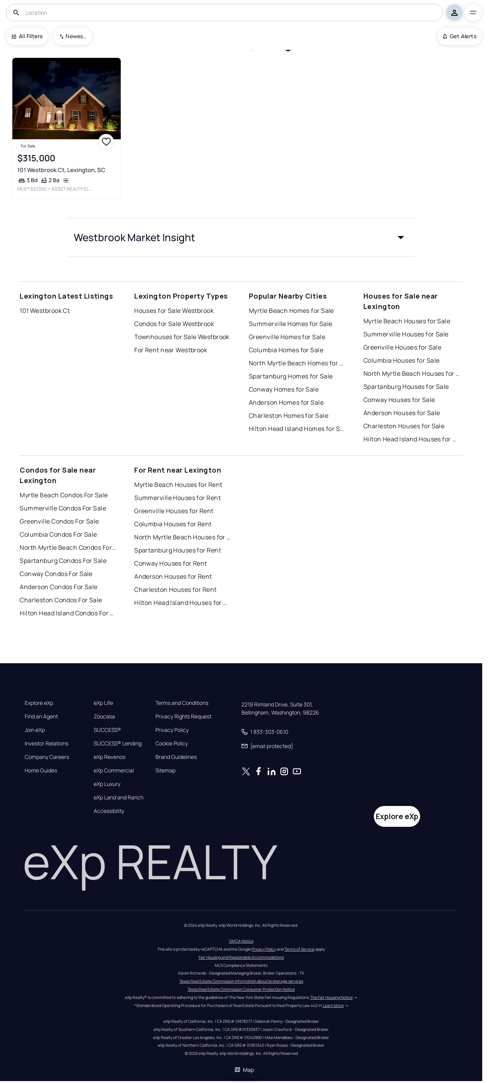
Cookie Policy (171, 743)
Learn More (333, 1005)
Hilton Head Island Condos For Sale (68, 613)
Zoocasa (104, 716)
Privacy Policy (172, 730)
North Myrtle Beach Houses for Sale (411, 373)
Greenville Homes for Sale (287, 337)
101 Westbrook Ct (45, 310)
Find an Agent (41, 716)
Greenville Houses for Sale (402, 347)
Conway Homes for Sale (284, 389)
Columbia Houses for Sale (401, 360)
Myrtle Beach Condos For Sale (64, 495)
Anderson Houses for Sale (401, 413)
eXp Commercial (114, 770)
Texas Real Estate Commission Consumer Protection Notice (241, 989)
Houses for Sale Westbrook (174, 310)
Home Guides (41, 770)
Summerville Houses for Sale (406, 334)
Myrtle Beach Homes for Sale (291, 310)
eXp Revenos (109, 757)
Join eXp (35, 730)
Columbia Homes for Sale (286, 350)
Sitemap (165, 770)
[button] (241, 237)
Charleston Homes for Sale (288, 415)
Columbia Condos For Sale (58, 534)
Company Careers (47, 757)
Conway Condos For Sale (56, 573)
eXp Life (103, 703)
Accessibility (109, 811)
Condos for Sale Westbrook (174, 323)
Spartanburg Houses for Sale (406, 386)
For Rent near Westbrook (170, 350)
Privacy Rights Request (183, 716)
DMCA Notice (241, 941)
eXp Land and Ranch (119, 797)
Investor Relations (46, 743)
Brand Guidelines (176, 757)
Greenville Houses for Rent (173, 511)
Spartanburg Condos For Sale (63, 560)
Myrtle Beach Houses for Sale (406, 321)
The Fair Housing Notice (331, 997)
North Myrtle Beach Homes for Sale (297, 363)
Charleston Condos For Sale (61, 600)
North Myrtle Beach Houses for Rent (182, 537)
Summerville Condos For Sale (63, 508)
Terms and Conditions (181, 703)
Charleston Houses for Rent (175, 589)
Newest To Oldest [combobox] (76, 36)
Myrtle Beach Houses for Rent (178, 484)
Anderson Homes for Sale (286, 402)
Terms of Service (299, 949)
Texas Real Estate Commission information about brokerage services (241, 981)
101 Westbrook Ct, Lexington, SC (61, 170)
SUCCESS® (107, 730)
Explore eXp (39, 703)
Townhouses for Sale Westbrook (182, 337)
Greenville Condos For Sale (59, 521)
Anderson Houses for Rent (173, 576)
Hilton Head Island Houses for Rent (182, 602)
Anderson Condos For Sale (59, 587)
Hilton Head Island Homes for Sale (297, 428)
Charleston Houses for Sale (403, 426)
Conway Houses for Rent (170, 563)
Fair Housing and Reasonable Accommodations (241, 957)
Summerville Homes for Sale (290, 323)
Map (244, 1069)
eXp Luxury (107, 784)
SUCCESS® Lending (118, 743)
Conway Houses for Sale (399, 399)
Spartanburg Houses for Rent (177, 550)
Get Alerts (459, 36)
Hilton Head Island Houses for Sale (411, 439)
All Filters (27, 36)
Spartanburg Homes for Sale (291, 376)
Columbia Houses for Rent (173, 524)
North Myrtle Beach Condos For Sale (68, 547)
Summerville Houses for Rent (177, 497)
